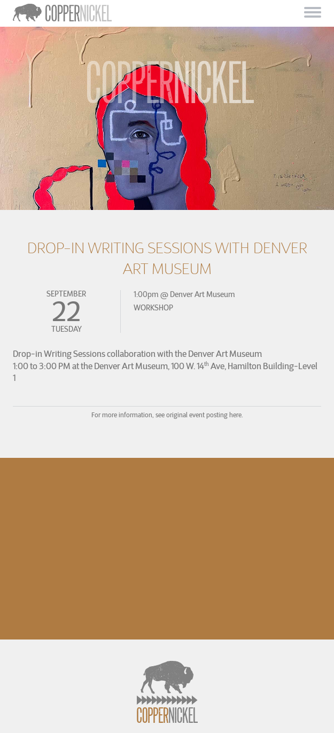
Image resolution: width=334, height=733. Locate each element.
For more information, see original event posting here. (167, 415)
